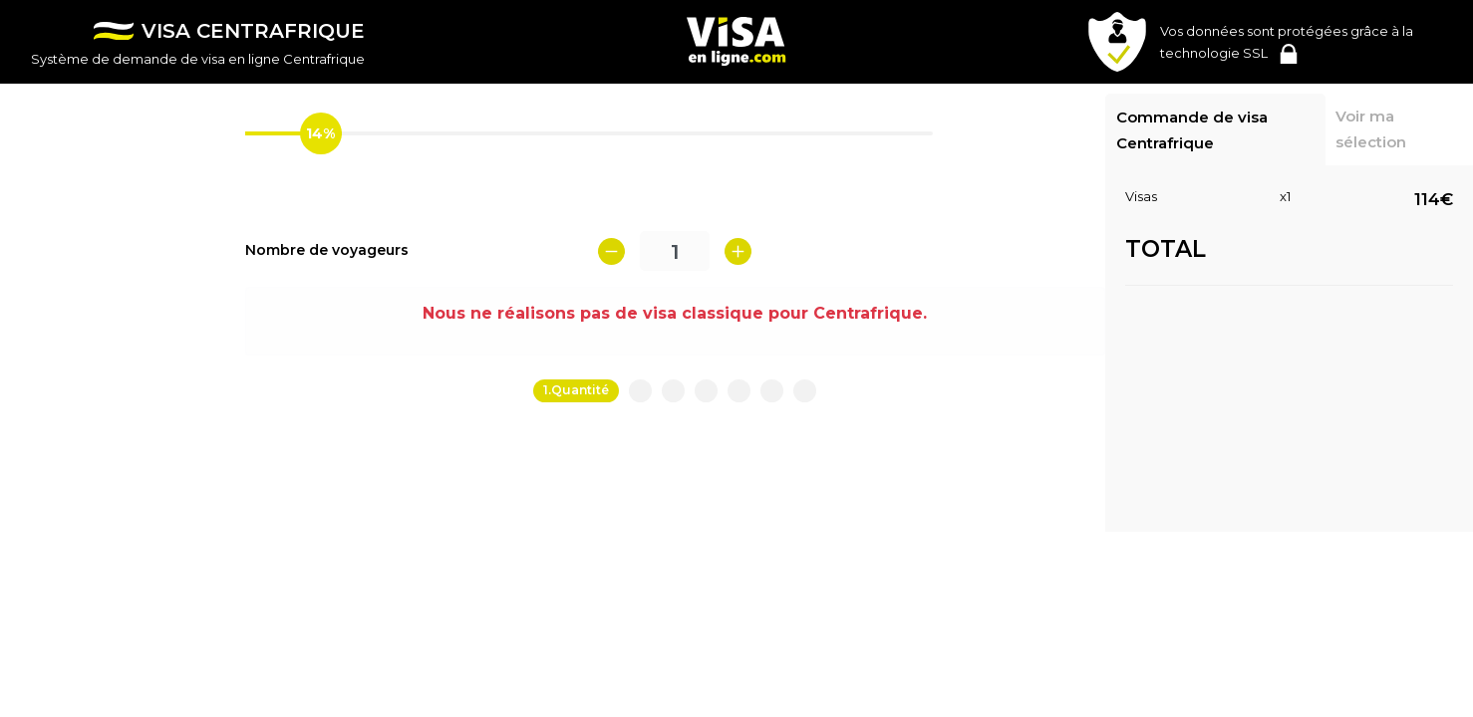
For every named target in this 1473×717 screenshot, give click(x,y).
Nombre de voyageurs (327, 250)
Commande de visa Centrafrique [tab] (1192, 130)
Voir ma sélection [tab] (1370, 129)
